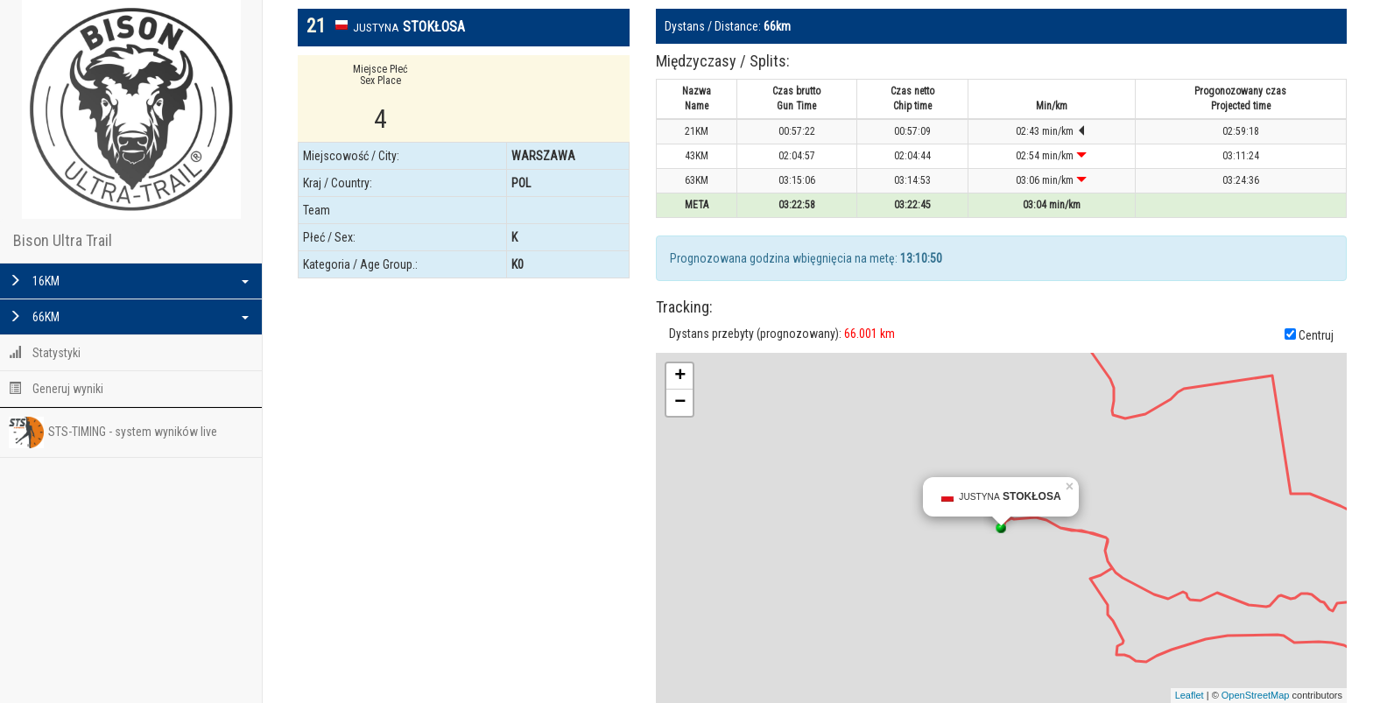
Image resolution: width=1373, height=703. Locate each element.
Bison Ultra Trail (62, 240)
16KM (129, 281)
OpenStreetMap (1256, 695)
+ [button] (680, 376)
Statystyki (45, 353)
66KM (129, 317)
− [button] (680, 403)
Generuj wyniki (56, 389)
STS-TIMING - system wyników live (113, 432)
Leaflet (1189, 695)
